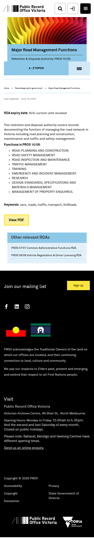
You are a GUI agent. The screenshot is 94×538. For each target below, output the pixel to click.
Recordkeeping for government (28, 88)
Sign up (78, 285)
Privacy (54, 486)
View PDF (16, 220)
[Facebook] (6, 306)
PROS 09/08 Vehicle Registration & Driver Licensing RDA (46, 255)
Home (6, 88)
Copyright (11, 493)
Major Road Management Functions (64, 88)
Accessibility (13, 486)
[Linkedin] (17, 306)
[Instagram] (27, 306)
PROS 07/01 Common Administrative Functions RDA (43, 248)
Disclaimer (11, 501)
